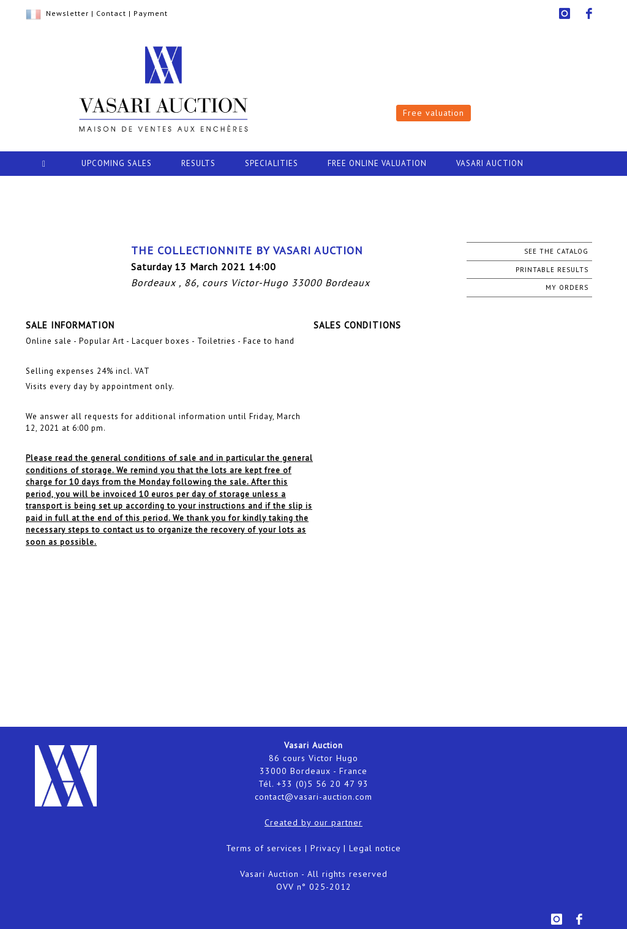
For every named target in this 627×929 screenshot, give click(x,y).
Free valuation (433, 112)
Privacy (325, 848)
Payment (150, 13)
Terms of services (264, 848)
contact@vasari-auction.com (313, 796)
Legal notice (375, 848)
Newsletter (67, 13)
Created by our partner (313, 822)
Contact (111, 13)
